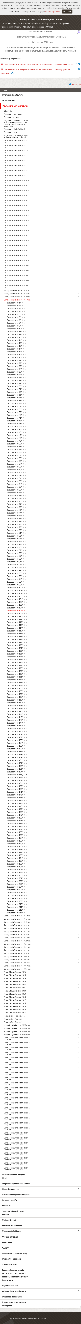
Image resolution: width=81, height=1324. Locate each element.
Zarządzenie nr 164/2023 (17, 772)
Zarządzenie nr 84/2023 (16, 541)
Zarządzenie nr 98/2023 (16, 582)
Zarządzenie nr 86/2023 (16, 547)
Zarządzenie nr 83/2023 (16, 539)
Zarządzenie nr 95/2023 (16, 573)
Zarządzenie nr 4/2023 (16, 311)
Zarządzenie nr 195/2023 (17, 861)
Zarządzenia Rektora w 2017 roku (17, 931)
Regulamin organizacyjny (13, 114)
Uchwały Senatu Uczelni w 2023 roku (16, 196)
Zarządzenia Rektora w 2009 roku (17, 956)
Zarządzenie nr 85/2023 (16, 544)
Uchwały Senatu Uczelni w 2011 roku (16, 256)
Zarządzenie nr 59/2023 (16, 469)
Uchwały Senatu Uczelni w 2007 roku (16, 276)
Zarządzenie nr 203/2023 (17, 884)
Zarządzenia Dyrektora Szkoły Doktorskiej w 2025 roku (16, 1139)
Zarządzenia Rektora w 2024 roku (17, 296)
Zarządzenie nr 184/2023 (17, 829)
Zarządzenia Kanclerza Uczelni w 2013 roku (17, 1104)
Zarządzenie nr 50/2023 (16, 444)
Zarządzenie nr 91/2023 (16, 562)
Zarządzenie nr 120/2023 (17, 645)
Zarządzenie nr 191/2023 (17, 849)
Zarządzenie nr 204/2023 (17, 887)
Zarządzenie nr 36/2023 (16, 403)
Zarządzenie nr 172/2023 (17, 795)
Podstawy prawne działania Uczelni (13, 1176)
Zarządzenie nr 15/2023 (16, 343)
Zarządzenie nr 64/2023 (16, 484)
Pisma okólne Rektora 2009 (14, 1022)
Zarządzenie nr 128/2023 (17, 668)
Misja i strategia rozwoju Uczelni (16, 1183)
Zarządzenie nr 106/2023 (17, 605)
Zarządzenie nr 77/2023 (16, 521)
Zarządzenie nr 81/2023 (16, 533)
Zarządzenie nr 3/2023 (16, 308)
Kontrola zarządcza (10, 1189)
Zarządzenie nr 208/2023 (17, 898)
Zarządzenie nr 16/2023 (16, 346)
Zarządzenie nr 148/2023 (17, 726)
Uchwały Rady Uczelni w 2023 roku (16, 156)
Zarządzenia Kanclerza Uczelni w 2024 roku (17, 1049)
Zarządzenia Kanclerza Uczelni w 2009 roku (17, 1124)
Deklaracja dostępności (12, 1296)
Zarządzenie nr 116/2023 (17, 633)
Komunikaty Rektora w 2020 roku (17, 1034)
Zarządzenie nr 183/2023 (17, 826)
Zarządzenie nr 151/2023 (17, 734)
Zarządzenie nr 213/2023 (17, 913)
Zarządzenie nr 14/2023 (16, 340)
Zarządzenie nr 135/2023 (17, 688)
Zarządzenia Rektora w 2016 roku (17, 934)
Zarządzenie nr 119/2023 (17, 642)
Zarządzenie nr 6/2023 (16, 317)
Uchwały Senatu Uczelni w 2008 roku (16, 271)
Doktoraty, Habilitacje (11, 1259)
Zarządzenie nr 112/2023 (17, 622)
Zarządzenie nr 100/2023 (17, 587)
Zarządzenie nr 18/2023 (16, 352)
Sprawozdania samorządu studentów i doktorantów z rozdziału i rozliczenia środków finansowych (15, 1275)
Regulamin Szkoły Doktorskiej (15, 129)
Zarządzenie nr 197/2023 (17, 867)
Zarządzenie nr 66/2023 (16, 490)
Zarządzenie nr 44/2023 (16, 426)
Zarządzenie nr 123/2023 (17, 654)
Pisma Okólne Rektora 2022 (15, 984)
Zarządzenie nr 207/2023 (17, 895)
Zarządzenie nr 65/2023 (16, 487)
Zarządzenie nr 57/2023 (16, 464)
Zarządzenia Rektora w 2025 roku (17, 293)
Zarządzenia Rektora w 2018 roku (17, 928)
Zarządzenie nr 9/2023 (16, 326)
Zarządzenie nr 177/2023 (17, 809)
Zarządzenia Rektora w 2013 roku (17, 944)
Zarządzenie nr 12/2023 (16, 334)
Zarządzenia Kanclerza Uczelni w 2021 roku (17, 1064)
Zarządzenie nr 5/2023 (16, 314)
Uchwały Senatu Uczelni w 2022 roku (16, 201)
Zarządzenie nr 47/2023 (16, 435)
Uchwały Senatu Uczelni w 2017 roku (16, 226)
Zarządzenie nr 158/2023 (17, 754)
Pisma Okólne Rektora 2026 (15, 972)
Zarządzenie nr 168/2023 (17, 783)
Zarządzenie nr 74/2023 (16, 513)
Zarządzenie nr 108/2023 (42, 27)
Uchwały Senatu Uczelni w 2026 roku (16, 181)
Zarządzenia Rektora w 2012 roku (17, 947)
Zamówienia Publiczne (11, 1231)
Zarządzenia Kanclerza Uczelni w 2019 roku (17, 1074)
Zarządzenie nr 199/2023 (17, 872)
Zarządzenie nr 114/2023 (17, 628)
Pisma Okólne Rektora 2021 (15, 987)
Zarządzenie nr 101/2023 (17, 590)
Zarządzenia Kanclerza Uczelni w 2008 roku (17, 1129)
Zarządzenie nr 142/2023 (17, 708)
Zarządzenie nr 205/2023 (17, 890)
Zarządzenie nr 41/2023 (16, 418)
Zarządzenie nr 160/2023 (17, 760)
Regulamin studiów (11, 117)
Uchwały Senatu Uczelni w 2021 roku (16, 206)
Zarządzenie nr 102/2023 (17, 593)
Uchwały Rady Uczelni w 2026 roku (16, 141)
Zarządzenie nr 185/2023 (17, 832)
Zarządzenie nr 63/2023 (16, 481)
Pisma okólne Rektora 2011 (14, 1019)
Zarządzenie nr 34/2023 (16, 398)
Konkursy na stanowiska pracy (14, 1253)
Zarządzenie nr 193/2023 (17, 855)
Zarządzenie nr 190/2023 (17, 846)
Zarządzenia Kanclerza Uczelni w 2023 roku (17, 1054)
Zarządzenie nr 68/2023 (16, 495)
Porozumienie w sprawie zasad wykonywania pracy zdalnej (16, 136)
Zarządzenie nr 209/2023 (17, 901)
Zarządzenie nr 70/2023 (16, 501)
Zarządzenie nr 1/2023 (16, 303)
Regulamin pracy (10, 132)
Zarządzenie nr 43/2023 (16, 423)
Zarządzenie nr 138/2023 (17, 697)
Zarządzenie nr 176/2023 (17, 806)
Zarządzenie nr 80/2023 (16, 530)
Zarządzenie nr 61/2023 (16, 475)
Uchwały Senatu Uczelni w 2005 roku (16, 286)
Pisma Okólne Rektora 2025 (15, 975)
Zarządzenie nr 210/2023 (17, 904)
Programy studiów (9, 1200)
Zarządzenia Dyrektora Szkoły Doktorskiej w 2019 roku (16, 1169)
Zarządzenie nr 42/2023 (16, 421)
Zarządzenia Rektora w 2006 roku (17, 966)
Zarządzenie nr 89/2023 (16, 556)
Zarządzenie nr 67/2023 (16, 492)
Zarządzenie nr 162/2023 (17, 766)
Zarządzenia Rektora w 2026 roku (17, 290)
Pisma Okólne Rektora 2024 (15, 978)
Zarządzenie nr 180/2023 (17, 818)
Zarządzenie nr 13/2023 (16, 337)
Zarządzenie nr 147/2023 (17, 723)
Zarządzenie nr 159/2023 (17, 757)
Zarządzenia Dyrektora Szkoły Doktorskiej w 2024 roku (16, 1144)
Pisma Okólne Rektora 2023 (15, 981)
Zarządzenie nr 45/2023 (16, 429)
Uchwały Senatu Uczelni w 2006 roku (16, 281)
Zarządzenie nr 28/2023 (16, 380)
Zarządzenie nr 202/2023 (17, 881)
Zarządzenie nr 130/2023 (17, 674)
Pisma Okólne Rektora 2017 (15, 1000)
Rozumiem (67, 11)
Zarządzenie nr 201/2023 (17, 878)
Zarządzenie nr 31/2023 (16, 389)
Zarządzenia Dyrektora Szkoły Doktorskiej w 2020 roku (16, 1164)
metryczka (76, 84)
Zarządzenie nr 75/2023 (16, 516)
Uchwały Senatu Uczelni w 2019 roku (16, 216)
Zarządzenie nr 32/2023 (16, 392)
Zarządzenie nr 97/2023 (16, 579)
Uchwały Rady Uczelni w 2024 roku (16, 151)
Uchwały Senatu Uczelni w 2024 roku (16, 191)
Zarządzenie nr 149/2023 (17, 728)
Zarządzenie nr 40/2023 (16, 415)
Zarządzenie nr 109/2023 (17, 613)
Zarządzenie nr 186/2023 (17, 835)
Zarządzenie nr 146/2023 (17, 720)
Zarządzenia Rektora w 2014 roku (17, 941)
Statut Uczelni (9, 111)
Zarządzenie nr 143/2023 (17, 711)
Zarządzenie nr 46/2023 (16, 432)
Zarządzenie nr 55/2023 (16, 458)
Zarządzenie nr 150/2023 (17, 731)
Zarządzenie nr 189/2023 (17, 844)
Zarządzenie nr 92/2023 (16, 564)
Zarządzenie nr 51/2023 (16, 446)
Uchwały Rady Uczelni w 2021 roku (16, 166)
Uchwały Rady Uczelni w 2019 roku (16, 176)
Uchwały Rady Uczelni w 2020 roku (16, 171)
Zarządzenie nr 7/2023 (16, 320)
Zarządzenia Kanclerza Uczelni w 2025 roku (17, 1044)
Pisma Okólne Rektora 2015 (15, 1006)
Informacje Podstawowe (12, 95)
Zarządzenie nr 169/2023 (17, 786)
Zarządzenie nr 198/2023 (17, 869)
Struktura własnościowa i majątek (12, 1213)
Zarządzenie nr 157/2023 (17, 751)
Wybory (5, 1248)
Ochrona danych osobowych (14, 1291)
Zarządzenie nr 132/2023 (17, 680)
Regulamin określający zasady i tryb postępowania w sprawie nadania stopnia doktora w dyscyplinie (16, 123)
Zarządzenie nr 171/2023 (17, 792)
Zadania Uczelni (9, 1220)
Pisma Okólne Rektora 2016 (15, 1003)
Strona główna (8, 23)
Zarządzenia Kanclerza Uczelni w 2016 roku (17, 1089)
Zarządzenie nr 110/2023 (17, 616)
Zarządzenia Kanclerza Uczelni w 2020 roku (17, 1069)
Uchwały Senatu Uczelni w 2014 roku (16, 241)
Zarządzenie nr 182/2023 (17, 823)
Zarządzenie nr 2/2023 (16, 305)
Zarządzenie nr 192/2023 (17, 852)
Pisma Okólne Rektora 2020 (15, 991)
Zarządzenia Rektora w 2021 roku (17, 919)
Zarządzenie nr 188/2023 (17, 841)
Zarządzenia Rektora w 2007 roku (17, 962)
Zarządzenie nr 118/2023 (17, 639)
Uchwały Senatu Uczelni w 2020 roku (16, 211)
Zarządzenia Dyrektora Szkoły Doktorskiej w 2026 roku (16, 1134)
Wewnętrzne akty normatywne (55, 23)
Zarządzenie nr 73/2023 (16, 510)
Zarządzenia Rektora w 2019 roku (17, 925)
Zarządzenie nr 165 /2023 (17, 774)
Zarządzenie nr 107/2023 (17, 608)
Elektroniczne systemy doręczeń (16, 1194)
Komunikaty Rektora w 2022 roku (17, 1028)
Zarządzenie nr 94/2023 (16, 570)
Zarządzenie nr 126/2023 (17, 662)
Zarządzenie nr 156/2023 (17, 749)
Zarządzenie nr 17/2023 (16, 349)
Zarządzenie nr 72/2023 (16, 507)
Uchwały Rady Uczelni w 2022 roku (16, 161)
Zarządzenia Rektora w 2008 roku (17, 959)
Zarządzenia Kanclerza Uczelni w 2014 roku (17, 1099)
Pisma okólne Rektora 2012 (14, 1016)
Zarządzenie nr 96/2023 (16, 576)
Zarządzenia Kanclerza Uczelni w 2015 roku (17, 1094)
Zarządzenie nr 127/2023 (17, 665)
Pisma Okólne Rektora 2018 (15, 997)
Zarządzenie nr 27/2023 (16, 377)
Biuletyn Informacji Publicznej (28, 23)
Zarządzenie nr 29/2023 (16, 383)
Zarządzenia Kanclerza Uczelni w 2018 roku (17, 1079)
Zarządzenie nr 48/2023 (16, 438)
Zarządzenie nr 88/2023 (16, 553)
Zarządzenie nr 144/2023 (17, 714)
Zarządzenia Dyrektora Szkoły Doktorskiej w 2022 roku (16, 1154)
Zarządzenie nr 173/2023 (17, 797)
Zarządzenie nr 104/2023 (17, 599)
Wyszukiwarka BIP (10, 1285)
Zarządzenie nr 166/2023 (17, 777)
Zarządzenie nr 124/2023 (17, 656)
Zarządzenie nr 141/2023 (17, 705)
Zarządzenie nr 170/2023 (17, 789)
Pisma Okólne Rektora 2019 (15, 994)
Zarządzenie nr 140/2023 (17, 703)
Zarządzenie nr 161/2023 (17, 763)
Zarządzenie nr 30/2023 (16, 386)
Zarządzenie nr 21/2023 (16, 360)
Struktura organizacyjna (12, 1225)
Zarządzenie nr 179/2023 (17, 815)
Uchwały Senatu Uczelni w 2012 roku (16, 251)
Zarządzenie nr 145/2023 (17, 717)
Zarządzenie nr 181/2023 (17, 820)
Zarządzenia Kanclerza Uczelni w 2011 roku (17, 1114)
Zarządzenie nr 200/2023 (17, 875)
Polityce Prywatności (53, 11)
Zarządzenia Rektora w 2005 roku (17, 969)
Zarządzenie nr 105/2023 (17, 602)
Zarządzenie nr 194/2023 (17, 858)
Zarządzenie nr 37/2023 (16, 406)
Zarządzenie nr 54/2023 (16, 455)
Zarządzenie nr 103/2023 (17, 596)
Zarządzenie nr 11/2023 (16, 331)
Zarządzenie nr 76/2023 (16, 518)
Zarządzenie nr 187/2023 (17, 838)
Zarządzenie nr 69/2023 (16, 498)
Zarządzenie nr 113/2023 (17, 625)
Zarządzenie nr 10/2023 (16, 328)
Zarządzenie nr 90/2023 (16, 559)
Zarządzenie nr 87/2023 (16, 550)
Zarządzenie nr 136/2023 (17, 691)
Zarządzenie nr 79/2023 (16, 527)
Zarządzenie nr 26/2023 (16, 375)
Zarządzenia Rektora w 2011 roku (17, 950)
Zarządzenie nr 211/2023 (17, 907)
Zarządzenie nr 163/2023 (17, 769)
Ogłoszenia (7, 1242)
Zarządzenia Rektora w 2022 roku (17, 916)
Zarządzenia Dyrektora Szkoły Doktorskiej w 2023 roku (16, 1149)
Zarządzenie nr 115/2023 (17, 631)
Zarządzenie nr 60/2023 (16, 472)
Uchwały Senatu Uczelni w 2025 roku (16, 186)
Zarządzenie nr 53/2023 (16, 452)
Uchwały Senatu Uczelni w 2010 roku (16, 261)
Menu (5, 90)
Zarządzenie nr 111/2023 (17, 619)
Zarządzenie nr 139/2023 (17, 700)
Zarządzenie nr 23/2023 (16, 366)
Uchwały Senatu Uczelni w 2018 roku (16, 221)
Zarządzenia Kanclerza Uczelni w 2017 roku (17, 1084)
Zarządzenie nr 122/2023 (17, 651)
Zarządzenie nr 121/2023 (17, 648)
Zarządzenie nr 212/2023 (17, 910)
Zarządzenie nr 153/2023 (17, 740)
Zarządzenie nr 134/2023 (17, 685)
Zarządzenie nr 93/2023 (16, 567)
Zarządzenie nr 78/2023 (16, 524)
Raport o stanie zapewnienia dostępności (14, 1304)
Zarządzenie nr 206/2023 (17, 892)
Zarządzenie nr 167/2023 (17, 780)
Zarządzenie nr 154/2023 (17, 743)
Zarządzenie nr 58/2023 (16, 467)
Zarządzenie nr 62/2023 (16, 478)
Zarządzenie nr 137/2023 (17, 694)
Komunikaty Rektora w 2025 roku (17, 1025)
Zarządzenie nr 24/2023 (16, 369)
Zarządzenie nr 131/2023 (17, 677)
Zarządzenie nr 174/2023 (17, 800)
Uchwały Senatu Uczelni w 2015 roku (16, 236)
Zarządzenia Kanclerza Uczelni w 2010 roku (17, 1119)
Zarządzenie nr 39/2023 (16, 412)
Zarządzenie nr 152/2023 (17, 737)
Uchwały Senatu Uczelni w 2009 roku (16, 266)
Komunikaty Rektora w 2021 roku (17, 1031)
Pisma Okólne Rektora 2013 (15, 1013)
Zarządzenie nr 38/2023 (16, 409)
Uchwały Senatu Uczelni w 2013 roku (16, 246)
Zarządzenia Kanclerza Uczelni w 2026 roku (17, 1039)
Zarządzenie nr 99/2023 (16, 585)
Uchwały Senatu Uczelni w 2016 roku (16, 231)
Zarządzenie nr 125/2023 (17, 659)
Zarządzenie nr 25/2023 (16, 372)
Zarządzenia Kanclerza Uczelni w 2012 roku (17, 1109)
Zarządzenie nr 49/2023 (16, 441)
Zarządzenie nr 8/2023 (16, 323)
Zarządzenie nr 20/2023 (16, 357)
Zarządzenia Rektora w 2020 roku (17, 922)
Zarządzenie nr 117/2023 (17, 636)
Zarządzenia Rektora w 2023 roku (16, 27)
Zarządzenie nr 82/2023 (16, 536)
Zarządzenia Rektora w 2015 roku (17, 937)
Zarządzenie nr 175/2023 (17, 803)
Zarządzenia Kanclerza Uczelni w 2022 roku (17, 1059)
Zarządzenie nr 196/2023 (17, 864)
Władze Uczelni (8, 100)
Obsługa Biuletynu (10, 1237)
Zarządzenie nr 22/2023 (16, 363)
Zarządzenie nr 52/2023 (16, 449)
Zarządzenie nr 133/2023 (17, 682)
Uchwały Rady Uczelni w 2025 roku (16, 146)
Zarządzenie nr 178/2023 (17, 812)
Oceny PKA (6, 1205)
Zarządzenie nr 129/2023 (17, 671)
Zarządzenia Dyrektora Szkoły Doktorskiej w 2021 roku (16, 1159)
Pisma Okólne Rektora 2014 (15, 1009)
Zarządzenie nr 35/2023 (16, 400)
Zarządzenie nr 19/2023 (16, 354)
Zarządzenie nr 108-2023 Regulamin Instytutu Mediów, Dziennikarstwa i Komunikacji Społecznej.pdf (38, 64)
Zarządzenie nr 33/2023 (16, 395)
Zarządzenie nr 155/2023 (17, 746)
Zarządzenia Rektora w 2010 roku (17, 953)
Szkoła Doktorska (9, 1264)
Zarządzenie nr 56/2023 (16, 461)
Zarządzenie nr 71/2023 (16, 504)
